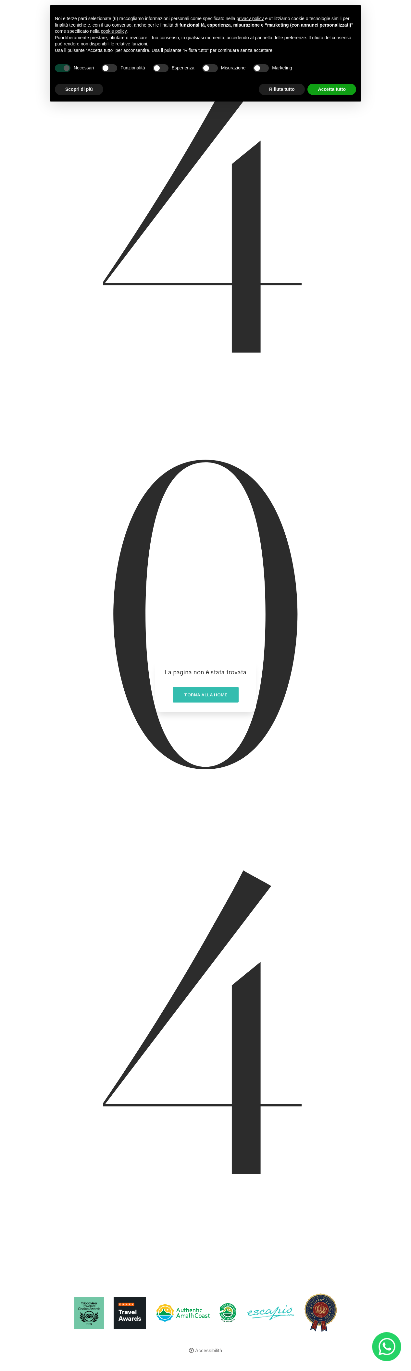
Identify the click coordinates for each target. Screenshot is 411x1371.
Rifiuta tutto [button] (282, 89)
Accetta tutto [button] (332, 89)
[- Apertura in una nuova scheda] (387, 1347)
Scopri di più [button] (79, 89)
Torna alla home (205, 696)
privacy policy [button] (250, 18)
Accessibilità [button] (208, 1351)
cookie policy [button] (114, 31)
